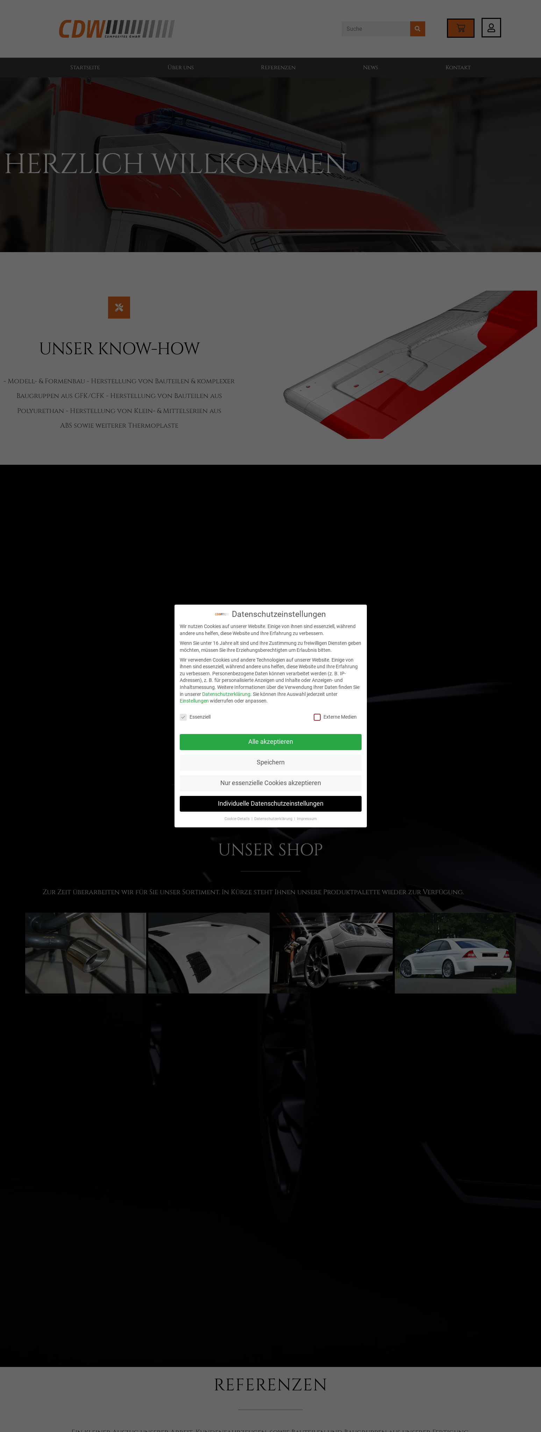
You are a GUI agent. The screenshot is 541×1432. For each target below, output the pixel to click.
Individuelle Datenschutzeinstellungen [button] (270, 803)
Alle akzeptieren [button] (270, 741)
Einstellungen (194, 701)
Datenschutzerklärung (226, 694)
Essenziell (195, 717)
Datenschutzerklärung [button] (273, 819)
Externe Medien (335, 717)
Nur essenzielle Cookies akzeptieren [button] (270, 782)
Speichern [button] (271, 762)
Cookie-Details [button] (238, 819)
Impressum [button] (307, 819)
